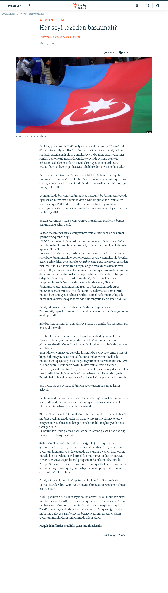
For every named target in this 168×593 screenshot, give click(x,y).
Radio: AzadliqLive (52, 20)
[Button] (109, 53)
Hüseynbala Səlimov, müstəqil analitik (60, 37)
